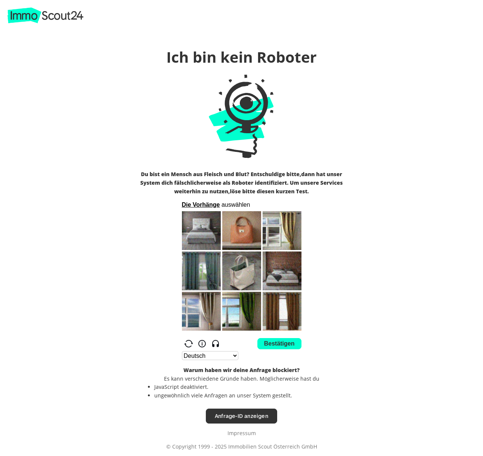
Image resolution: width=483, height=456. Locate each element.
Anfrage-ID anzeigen (241, 416)
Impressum (241, 433)
